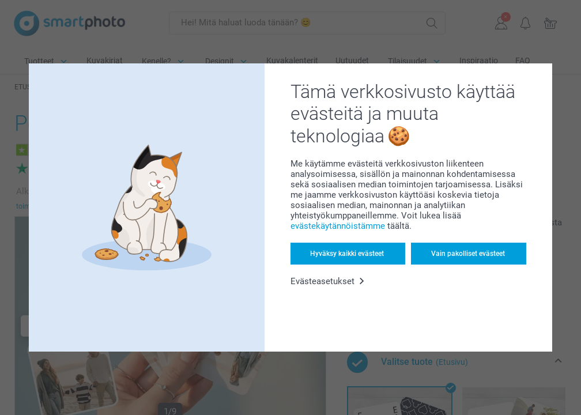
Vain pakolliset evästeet (468, 254)
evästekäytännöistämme (337, 226)
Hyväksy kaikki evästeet (347, 254)
